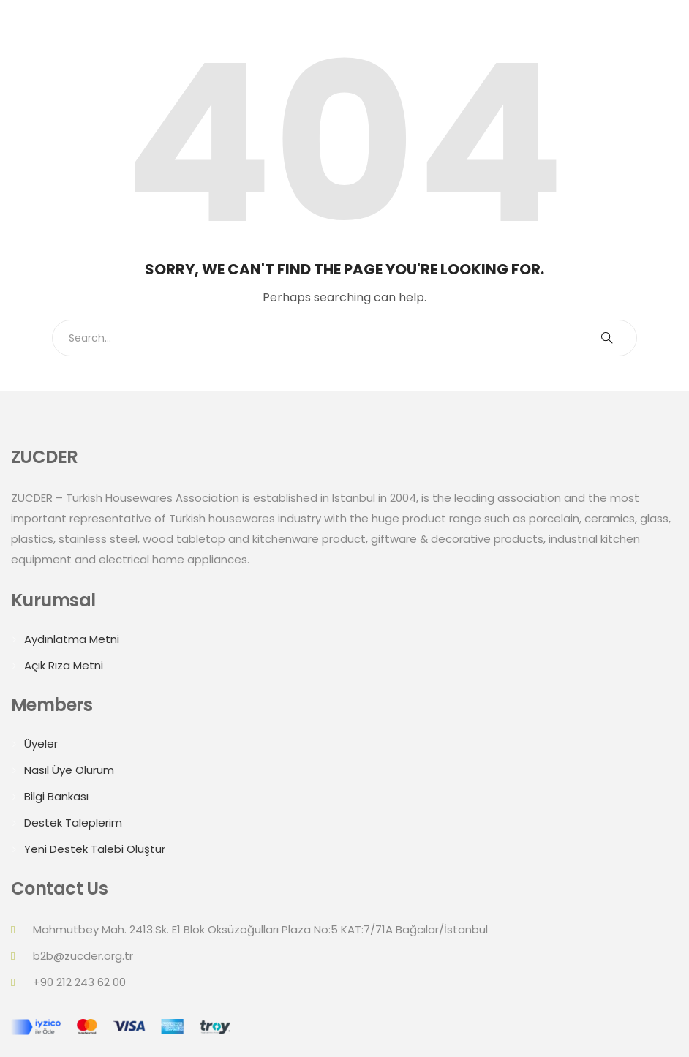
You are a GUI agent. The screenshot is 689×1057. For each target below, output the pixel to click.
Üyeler (41, 743)
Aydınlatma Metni (71, 639)
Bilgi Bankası (56, 796)
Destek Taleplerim (73, 822)
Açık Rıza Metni (63, 665)
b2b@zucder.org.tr (83, 955)
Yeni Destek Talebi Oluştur (94, 849)
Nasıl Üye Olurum (69, 770)
